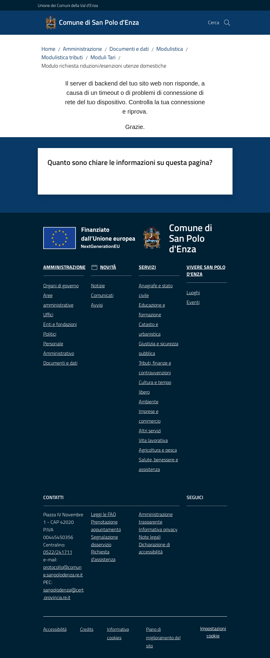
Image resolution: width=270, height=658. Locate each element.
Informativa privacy (158, 529)
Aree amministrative (58, 300)
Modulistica (169, 49)
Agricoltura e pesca (158, 449)
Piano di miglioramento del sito (163, 638)
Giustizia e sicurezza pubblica (158, 348)
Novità (108, 267)
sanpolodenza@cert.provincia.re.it (63, 593)
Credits (86, 629)
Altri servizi (150, 430)
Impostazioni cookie (213, 632)
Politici (49, 333)
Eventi (193, 302)
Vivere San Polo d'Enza (206, 271)
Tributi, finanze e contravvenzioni (155, 367)
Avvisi (97, 304)
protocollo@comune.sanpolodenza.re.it (63, 570)
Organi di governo (61, 285)
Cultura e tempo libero (155, 387)
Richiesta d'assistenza (103, 555)
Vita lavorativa (153, 440)
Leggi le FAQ (103, 514)
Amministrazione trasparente (156, 518)
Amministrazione (82, 49)
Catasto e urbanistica (150, 329)
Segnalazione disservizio (104, 540)
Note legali (150, 536)
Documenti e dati (129, 49)
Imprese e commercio (150, 416)
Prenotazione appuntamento (106, 525)
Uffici (48, 314)
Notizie (98, 285)
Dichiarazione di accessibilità (154, 548)
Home (48, 49)
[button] (227, 22)
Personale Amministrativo (58, 348)
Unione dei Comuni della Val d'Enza (68, 5)
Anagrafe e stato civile (156, 290)
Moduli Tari (102, 57)
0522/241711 (57, 552)
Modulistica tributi (62, 57)
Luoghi (193, 292)
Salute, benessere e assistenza (158, 464)
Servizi (147, 267)
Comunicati (102, 295)
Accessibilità (55, 629)
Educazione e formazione (152, 309)
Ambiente (148, 401)
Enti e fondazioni (60, 324)
